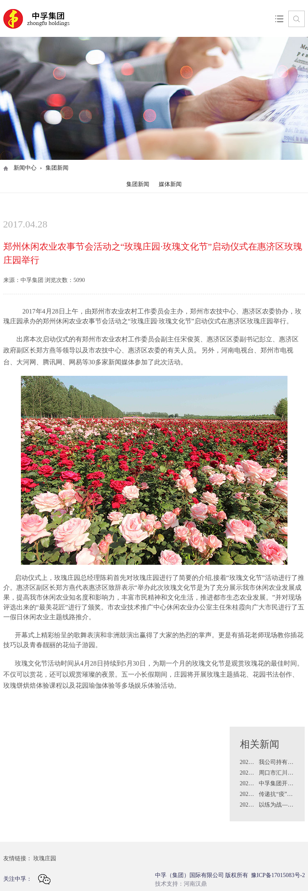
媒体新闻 (170, 184)
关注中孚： (26, 879)
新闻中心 (25, 168)
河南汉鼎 (195, 884)
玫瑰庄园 (44, 858)
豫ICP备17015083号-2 (278, 875)
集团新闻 (137, 184)
